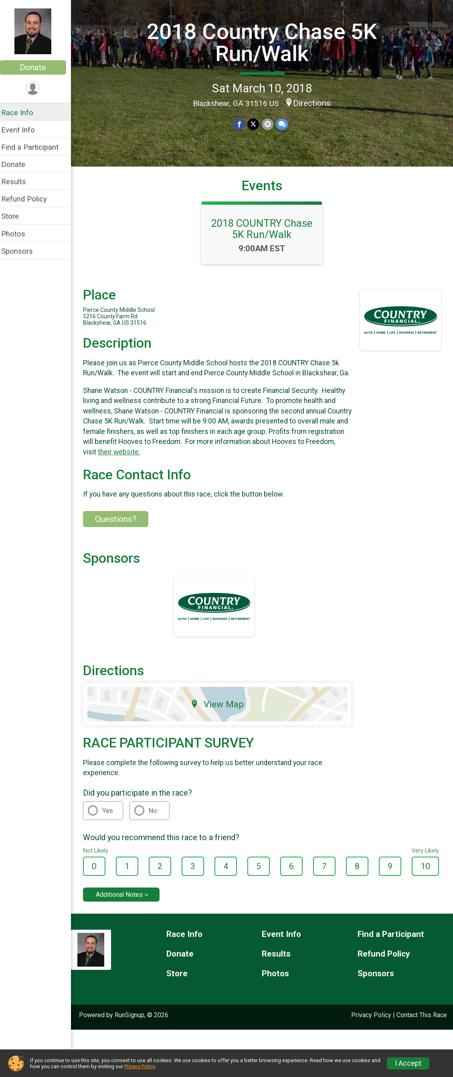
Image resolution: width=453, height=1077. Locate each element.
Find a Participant (35, 147)
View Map (220, 720)
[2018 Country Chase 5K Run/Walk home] (38, 31)
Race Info (22, 112)
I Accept (408, 1063)
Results (18, 181)
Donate (38, 67)
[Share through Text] (284, 124)
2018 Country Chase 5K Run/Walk (265, 42)
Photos (18, 234)
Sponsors (22, 251)
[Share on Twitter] (256, 124)
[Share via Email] (270, 124)
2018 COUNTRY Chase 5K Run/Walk (264, 234)
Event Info (23, 130)
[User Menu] (38, 88)
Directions (315, 103)
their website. (155, 468)
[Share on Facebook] (242, 124)
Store (15, 216)
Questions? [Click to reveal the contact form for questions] (121, 535)
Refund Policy (29, 199)
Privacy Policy (371, 1031)
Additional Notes (124, 911)
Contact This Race (421, 1031)
